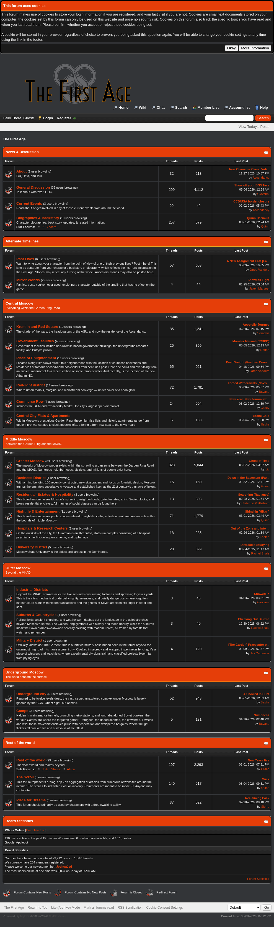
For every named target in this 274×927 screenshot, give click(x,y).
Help (264, 107)
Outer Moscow (18, 568)
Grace (265, 769)
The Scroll (25, 777)
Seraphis (263, 333)
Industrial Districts (32, 589)
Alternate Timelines (22, 241)
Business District (31, 478)
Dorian (264, 349)
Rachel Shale (260, 553)
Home (123, 107)
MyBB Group (58, 916)
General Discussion (33, 187)
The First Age (14, 908)
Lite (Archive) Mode (65, 908)
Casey (265, 407)
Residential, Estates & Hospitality (44, 494)
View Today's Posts (254, 127)
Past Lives (25, 259)
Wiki (142, 107)
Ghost (265, 486)
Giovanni (263, 194)
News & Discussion (22, 152)
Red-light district (30, 385)
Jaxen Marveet (259, 288)
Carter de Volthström (255, 503)
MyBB (24, 916)
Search (181, 107)
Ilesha (265, 424)
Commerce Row (29, 401)
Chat (161, 107)
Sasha (265, 702)
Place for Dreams (31, 800)
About (21, 171)
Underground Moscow (24, 672)
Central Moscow (19, 303)
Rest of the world (20, 743)
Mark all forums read (99, 908)
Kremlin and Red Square (37, 327)
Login (48, 118)
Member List (208, 107)
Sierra (265, 806)
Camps (22, 711)
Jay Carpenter (259, 653)
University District (31, 547)
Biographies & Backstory (37, 218)
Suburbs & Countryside (36, 615)
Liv (267, 469)
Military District (29, 640)
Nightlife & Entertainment (38, 511)
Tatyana (264, 391)
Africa (71, 769)
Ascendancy (261, 177)
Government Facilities (35, 341)
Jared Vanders (259, 269)
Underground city (31, 694)
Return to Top (38, 908)
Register (64, 118)
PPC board (49, 227)
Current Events (29, 203)
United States (51, 769)
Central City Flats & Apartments (43, 416)
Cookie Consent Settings (164, 908)
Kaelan (264, 537)
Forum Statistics (258, 878)
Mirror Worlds (28, 280)
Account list (239, 107)
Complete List (35, 830)
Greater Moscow (30, 461)
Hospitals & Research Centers (42, 528)
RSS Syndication (130, 908)
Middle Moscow (19, 439)
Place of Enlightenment (36, 358)
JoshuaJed (64, 866)
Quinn (265, 226)
